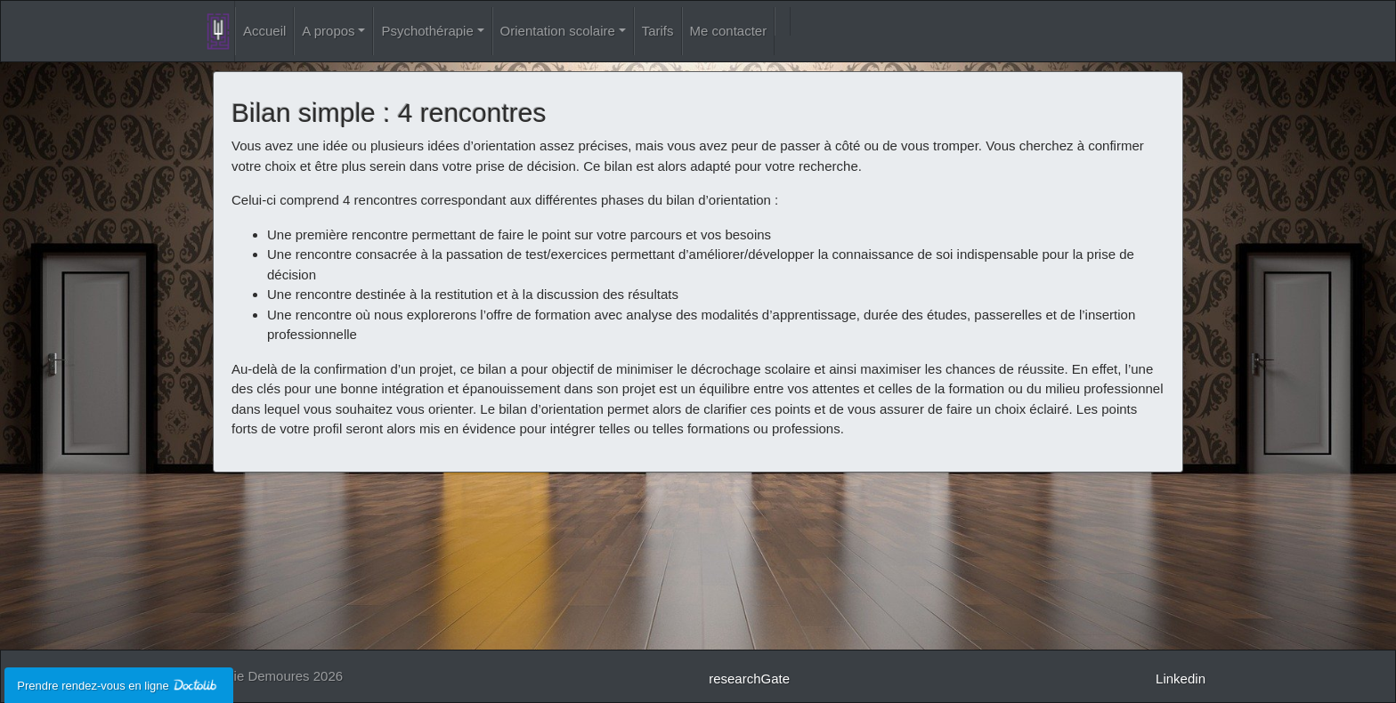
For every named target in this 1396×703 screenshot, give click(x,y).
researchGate (749, 678)
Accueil (264, 30)
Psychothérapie (427, 30)
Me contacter (728, 30)
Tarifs (658, 30)
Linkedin (1180, 678)
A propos (328, 30)
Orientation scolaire (557, 30)
